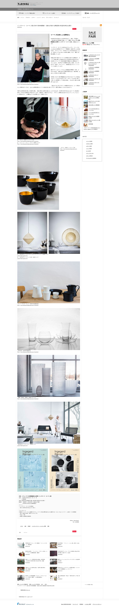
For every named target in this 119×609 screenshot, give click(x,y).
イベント (22, 17)
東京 (72, 38)
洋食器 (29, 526)
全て (42, 584)
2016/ (56, 64)
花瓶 (48, 526)
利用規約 (81, 604)
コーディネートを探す (50, 13)
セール (43, 17)
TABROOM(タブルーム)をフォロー (25, 597)
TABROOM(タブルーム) (25, 590)
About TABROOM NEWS (66, 604)
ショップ (38, 17)
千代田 (75, 38)
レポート (33, 17)
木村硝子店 (68, 64)
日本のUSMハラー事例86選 (94, 104)
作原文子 (96, 129)
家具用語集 (91, 123)
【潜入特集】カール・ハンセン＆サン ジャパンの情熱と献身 (94, 98)
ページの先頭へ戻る (89, 584)
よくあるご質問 (88, 604)
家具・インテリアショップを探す (71, 13)
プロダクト (28, 17)
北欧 (25, 526)
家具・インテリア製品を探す (28, 13)
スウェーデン (70, 47)
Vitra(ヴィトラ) (91, 129)
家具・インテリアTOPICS (34, 584)
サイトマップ (75, 604)
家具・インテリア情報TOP (22, 584)
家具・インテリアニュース (93, 13)
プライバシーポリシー (97, 604)
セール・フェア (86, 17)
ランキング (56, 17)
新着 (18, 17)
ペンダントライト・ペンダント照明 (39, 526)
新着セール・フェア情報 (88, 43)
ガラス (21, 526)
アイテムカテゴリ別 (91, 158)
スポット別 (89, 156)
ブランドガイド (49, 17)
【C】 (20, 532)
